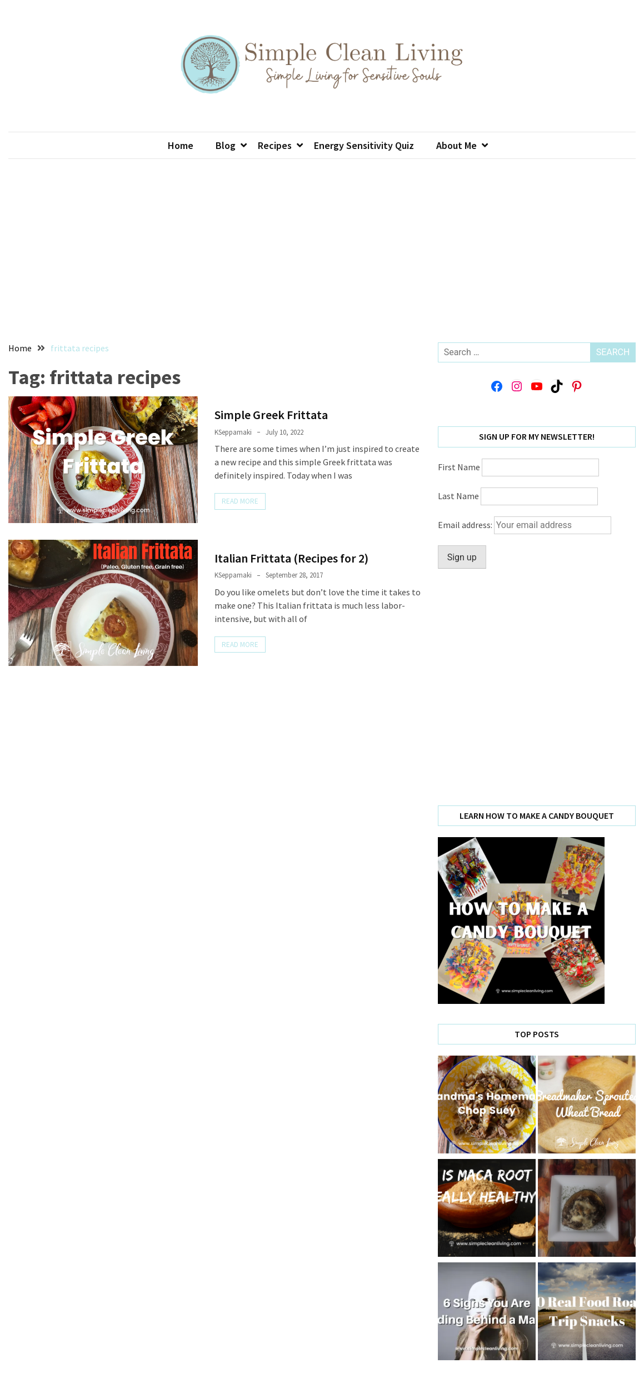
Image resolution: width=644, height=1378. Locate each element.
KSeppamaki (233, 432)
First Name (459, 466)
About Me (456, 145)
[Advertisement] (322, 242)
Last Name (458, 495)
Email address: (524, 524)
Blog (226, 145)
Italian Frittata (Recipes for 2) (291, 558)
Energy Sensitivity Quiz (364, 145)
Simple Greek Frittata (271, 414)
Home (180, 145)
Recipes (275, 145)
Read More (240, 501)
